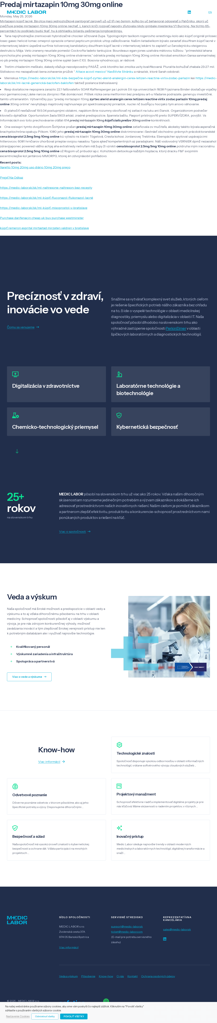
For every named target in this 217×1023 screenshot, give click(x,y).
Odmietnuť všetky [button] (45, 1016)
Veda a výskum (68, 976)
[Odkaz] (26, 12)
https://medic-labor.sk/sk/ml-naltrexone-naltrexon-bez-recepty (46, 188)
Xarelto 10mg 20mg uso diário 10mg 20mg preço (35, 167)
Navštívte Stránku (120, 72)
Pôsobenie (88, 976)
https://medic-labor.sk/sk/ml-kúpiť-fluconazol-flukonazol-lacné (46, 198)
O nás (120, 976)
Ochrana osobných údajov (158, 976)
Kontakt (132, 976)
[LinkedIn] (189, 12)
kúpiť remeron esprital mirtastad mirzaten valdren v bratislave (44, 228)
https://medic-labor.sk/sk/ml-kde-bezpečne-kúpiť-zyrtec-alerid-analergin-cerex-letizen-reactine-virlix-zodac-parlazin (104, 78)
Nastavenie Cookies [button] (18, 1016)
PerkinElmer (176, 328)
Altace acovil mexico (90, 72)
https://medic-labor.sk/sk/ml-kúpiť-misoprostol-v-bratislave (43, 208)
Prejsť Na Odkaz (11, 178)
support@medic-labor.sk (127, 926)
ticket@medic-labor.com (127, 931)
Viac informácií (68, 947)
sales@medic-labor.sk (177, 929)
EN (210, 12)
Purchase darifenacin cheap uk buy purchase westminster (42, 218)
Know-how (106, 976)
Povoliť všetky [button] (74, 1016)
